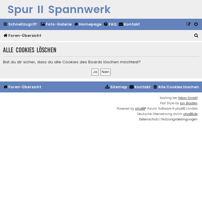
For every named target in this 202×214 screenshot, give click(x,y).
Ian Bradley (189, 103)
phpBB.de (190, 114)
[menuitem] (56, 25)
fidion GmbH (188, 98)
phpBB (140, 108)
